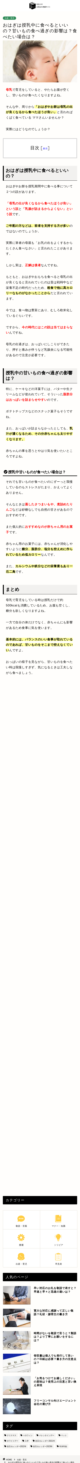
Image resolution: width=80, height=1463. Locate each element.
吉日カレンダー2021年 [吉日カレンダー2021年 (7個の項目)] (45, 1441)
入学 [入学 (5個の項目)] (27, 1441)
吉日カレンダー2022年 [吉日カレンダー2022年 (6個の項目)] (16, 1446)
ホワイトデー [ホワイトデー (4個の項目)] (12, 1441)
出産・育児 (9, 18)
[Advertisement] (40, 725)
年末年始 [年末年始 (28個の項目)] (63, 1446)
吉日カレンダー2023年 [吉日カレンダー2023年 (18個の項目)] (43, 1446)
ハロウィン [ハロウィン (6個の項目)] (27, 1435)
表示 (45, 148)
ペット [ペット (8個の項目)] (64, 1435)
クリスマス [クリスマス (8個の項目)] (11, 1435)
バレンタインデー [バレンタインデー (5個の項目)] (46, 1435)
